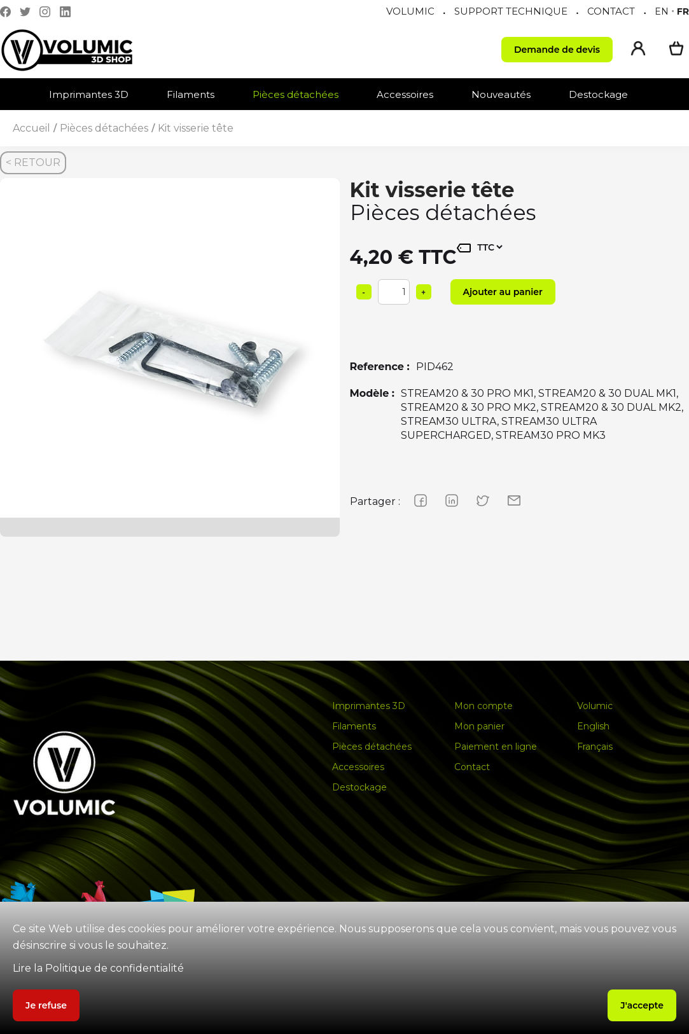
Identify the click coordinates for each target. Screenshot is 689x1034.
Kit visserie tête (195, 128)
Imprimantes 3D (89, 94)
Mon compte (483, 706)
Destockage (598, 94)
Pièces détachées (295, 94)
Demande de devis (557, 49)
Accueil (31, 128)
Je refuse (46, 1005)
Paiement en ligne (495, 746)
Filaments (190, 94)
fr (683, 11)
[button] (95, 94)
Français (595, 746)
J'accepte (642, 1005)
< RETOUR (33, 162)
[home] (79, 50)
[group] (170, 348)
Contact (472, 767)
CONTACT (611, 11)
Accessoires (405, 94)
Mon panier (479, 726)
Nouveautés (501, 94)
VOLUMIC (410, 11)
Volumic (595, 706)
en (662, 11)
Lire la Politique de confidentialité (98, 968)
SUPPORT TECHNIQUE (510, 11)
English (593, 726)
